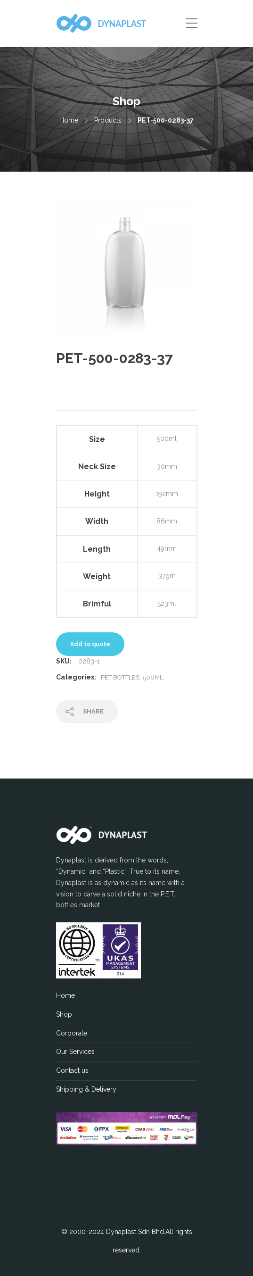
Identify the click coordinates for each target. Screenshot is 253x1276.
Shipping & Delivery (86, 1089)
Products (108, 120)
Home (68, 120)
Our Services (75, 1051)
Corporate (71, 1033)
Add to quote (90, 644)
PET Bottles (120, 677)
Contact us (72, 1070)
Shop (64, 1014)
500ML (153, 677)
